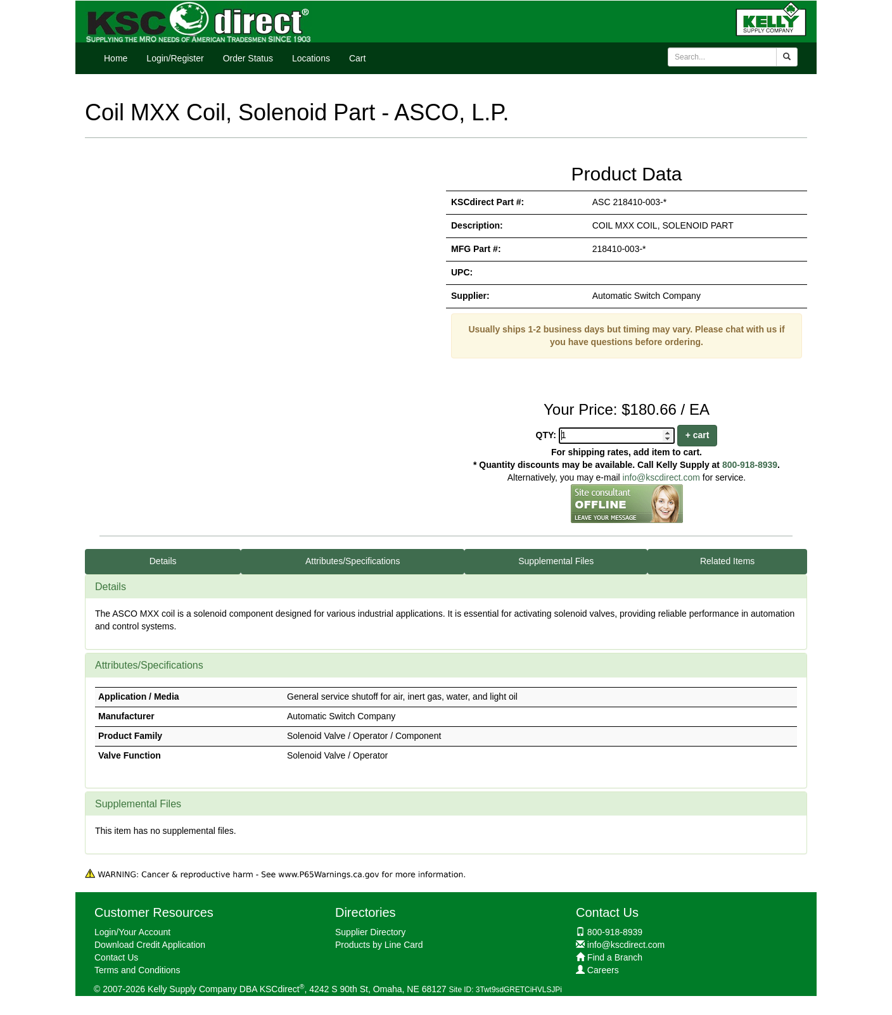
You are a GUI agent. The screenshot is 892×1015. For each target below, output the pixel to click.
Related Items (727, 561)
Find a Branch (614, 957)
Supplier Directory (370, 932)
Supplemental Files (556, 561)
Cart (357, 58)
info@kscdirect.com (661, 477)
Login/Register (174, 58)
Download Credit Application (149, 945)
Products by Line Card (379, 945)
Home (115, 58)
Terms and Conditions (137, 970)
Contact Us (116, 957)
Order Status (248, 58)
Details (163, 561)
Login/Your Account (132, 932)
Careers (603, 970)
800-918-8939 (749, 465)
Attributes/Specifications (352, 561)
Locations (311, 58)
